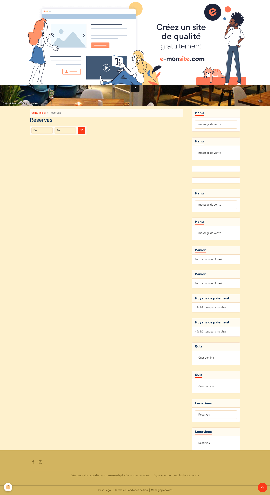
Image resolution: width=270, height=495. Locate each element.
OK (81, 130)
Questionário (206, 357)
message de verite (209, 124)
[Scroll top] (262, 487)
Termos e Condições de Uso (131, 490)
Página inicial (38, 112)
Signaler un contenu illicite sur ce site (176, 475)
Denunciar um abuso (138, 475)
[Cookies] (8, 487)
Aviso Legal (104, 490)
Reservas (204, 414)
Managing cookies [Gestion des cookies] (161, 490)
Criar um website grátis (85, 475)
